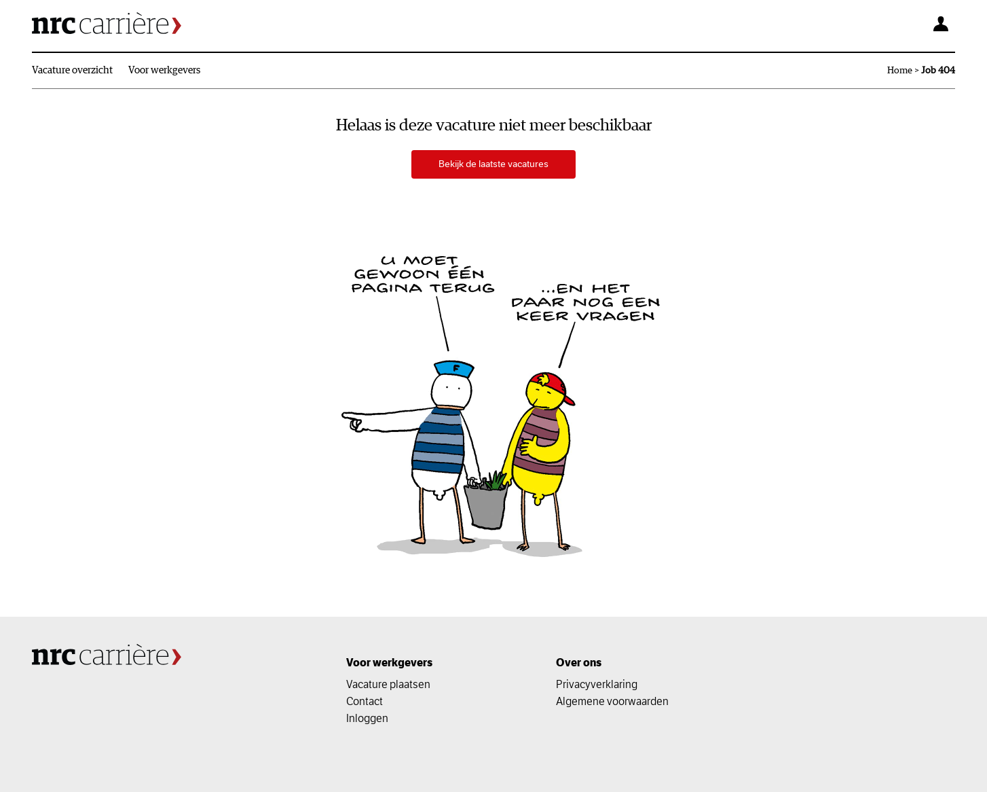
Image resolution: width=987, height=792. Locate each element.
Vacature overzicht (72, 70)
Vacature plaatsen (388, 684)
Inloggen (367, 717)
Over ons (578, 662)
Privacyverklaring (596, 684)
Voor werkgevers (164, 70)
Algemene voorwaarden (612, 701)
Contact (364, 701)
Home (899, 70)
